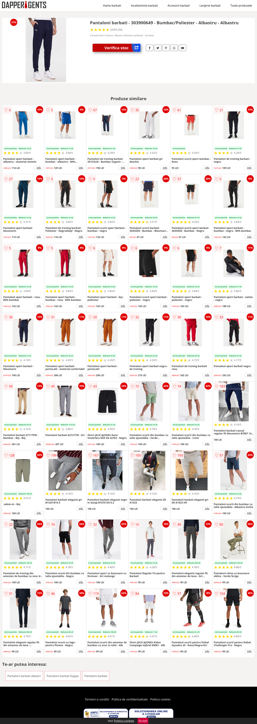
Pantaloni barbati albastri (24, 676)
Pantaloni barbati (95, 676)
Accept (142, 721)
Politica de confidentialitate (130, 699)
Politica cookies (160, 699)
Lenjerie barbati (210, 5)
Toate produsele (241, 5)
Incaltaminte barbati (144, 5)
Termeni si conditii (97, 699)
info (39, 167)
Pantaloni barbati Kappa (63, 676)
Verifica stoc (122, 48)
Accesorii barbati (179, 5)
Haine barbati (112, 5)
